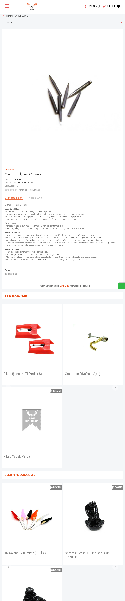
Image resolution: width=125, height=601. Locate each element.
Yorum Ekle (35, 190)
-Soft (46, 597)
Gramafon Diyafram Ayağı (39, 374)
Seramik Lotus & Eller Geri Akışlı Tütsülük (44, 473)
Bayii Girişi (64, 286)
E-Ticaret (53, 597)
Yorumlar (23, 190)
